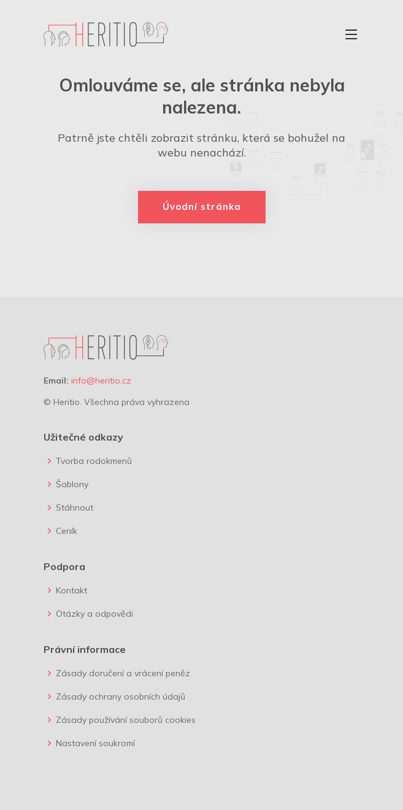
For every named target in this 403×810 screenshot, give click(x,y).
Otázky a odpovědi (94, 613)
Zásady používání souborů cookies (126, 720)
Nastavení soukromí (95, 743)
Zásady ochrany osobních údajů (120, 696)
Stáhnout (74, 507)
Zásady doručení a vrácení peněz (123, 673)
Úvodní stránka (202, 206)
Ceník (66, 530)
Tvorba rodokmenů (94, 461)
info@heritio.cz (101, 380)
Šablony (72, 484)
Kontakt (71, 590)
